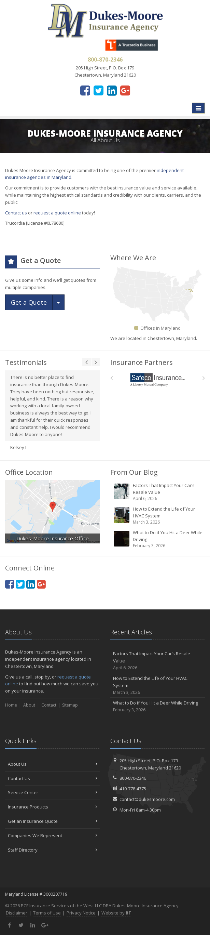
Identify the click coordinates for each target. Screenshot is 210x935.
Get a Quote (29, 302)
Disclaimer (16, 913)
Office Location (29, 472)
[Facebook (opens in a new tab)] (85, 90)
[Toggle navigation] (198, 108)
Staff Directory (52, 850)
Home (11, 705)
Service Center (52, 792)
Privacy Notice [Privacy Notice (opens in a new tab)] (81, 913)
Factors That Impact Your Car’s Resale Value (158, 492)
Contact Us (52, 778)
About (29, 705)
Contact (48, 705)
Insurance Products (52, 807)
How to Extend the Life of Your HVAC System (158, 515)
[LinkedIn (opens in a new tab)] (112, 90)
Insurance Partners (141, 362)
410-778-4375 (133, 789)
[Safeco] (157, 379)
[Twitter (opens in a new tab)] (98, 90)
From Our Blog (134, 472)
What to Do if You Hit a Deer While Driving (158, 539)
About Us (52, 764)
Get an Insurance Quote (52, 821)
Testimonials (26, 362)
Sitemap (70, 705)
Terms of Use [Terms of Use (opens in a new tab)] (47, 913)
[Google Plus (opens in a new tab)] (125, 90)
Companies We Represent (52, 835)
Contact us (16, 213)
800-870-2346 (133, 778)
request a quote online (57, 213)
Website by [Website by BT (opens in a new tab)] (116, 913)
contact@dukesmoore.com (147, 799)
